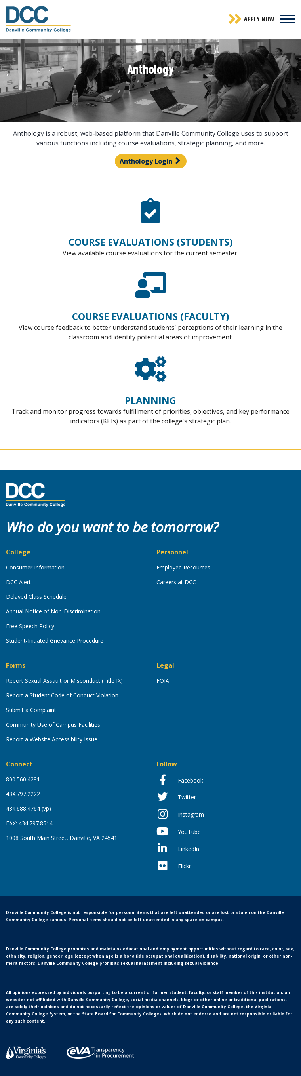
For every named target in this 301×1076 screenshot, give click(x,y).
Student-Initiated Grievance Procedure (54, 640)
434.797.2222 (23, 794)
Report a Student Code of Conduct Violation (62, 695)
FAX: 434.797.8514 (29, 823)
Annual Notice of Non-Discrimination (53, 611)
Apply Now (259, 19)
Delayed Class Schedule (36, 596)
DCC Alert (18, 582)
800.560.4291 (23, 779)
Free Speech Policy (30, 626)
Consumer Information (35, 567)
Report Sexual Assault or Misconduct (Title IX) (64, 680)
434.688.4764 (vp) (28, 808)
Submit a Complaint (31, 710)
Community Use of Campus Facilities (53, 724)
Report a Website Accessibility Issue (51, 739)
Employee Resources (183, 567)
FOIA (162, 680)
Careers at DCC (176, 582)
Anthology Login (146, 161)
